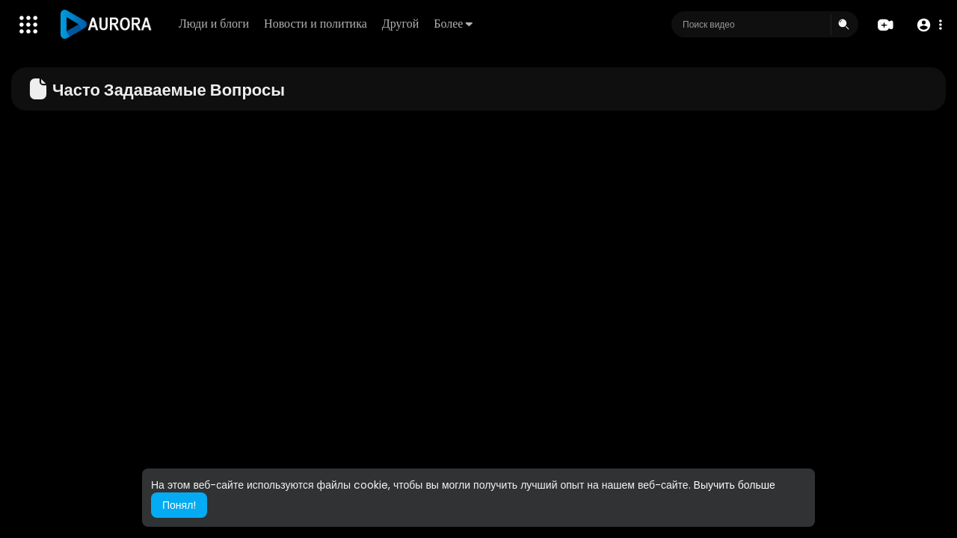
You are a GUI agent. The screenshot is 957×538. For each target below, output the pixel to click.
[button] (929, 25)
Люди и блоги (214, 23)
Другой (400, 23)
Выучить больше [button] (734, 484)
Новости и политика (315, 23)
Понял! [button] (179, 505)
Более (453, 23)
